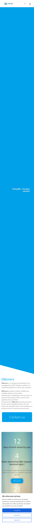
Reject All (17, 520)
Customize (17, 515)
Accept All (17, 510)
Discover (17, 481)
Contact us (17, 417)
